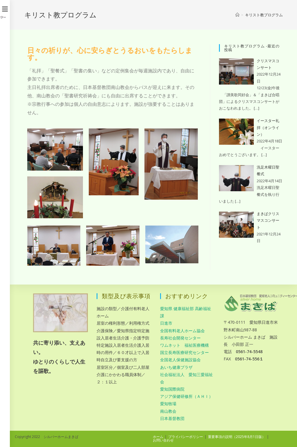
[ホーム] (237, 14)
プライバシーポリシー (185, 436)
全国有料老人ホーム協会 (182, 330)
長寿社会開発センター (180, 338)
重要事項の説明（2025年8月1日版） (236, 436)
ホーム (158, 436)
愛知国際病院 (172, 389)
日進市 (166, 323)
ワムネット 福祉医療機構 (184, 345)
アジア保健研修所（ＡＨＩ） (186, 396)
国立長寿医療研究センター (184, 352)
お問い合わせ (163, 440)
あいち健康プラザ (176, 367)
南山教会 (168, 411)
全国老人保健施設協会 (180, 359)
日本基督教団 (172, 418)
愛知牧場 (168, 403)
